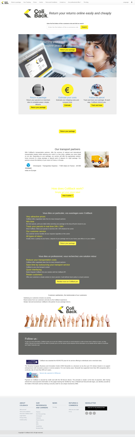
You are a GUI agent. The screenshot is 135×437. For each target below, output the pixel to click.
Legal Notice (23, 415)
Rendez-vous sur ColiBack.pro (67, 281)
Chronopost (39, 416)
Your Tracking (27, 2)
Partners (38, 412)
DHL (37, 422)
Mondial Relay (39, 428)
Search (84, 27)
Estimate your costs (67, 97)
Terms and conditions (25, 411)
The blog (86, 2)
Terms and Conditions (51, 2)
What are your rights (74, 409)
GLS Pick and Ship (40, 414)
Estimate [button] (67, 105)
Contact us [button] (63, 2)
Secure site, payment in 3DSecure (50, 373)
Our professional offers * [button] (74, 2)
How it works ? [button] (67, 195)
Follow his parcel (97, 97)
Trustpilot (27, 327)
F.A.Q (70, 411)
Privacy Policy (23, 417)
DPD (37, 424)
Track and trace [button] (96, 105)
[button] (132, 2)
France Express (40, 420)
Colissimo (38, 418)
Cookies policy (23, 419)
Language (126, 2)
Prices (35, 2)
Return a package (16, 2)
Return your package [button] (67, 50)
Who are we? (23, 409)
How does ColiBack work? (26, 413)
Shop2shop (39, 426)
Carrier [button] (41, 2)
